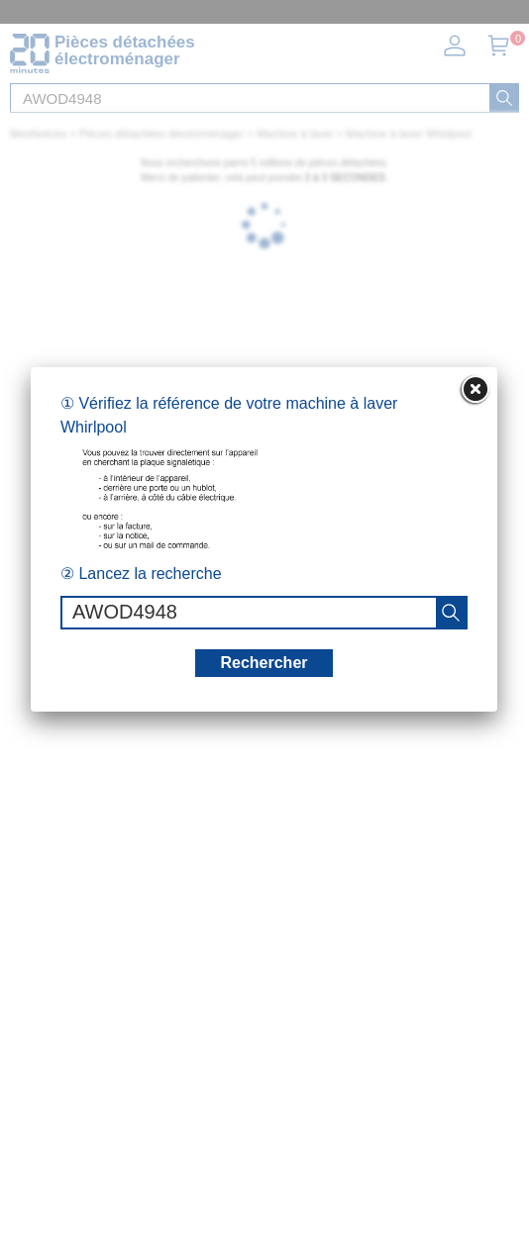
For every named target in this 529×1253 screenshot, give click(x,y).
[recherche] (451, 612)
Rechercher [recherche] (263, 662)
